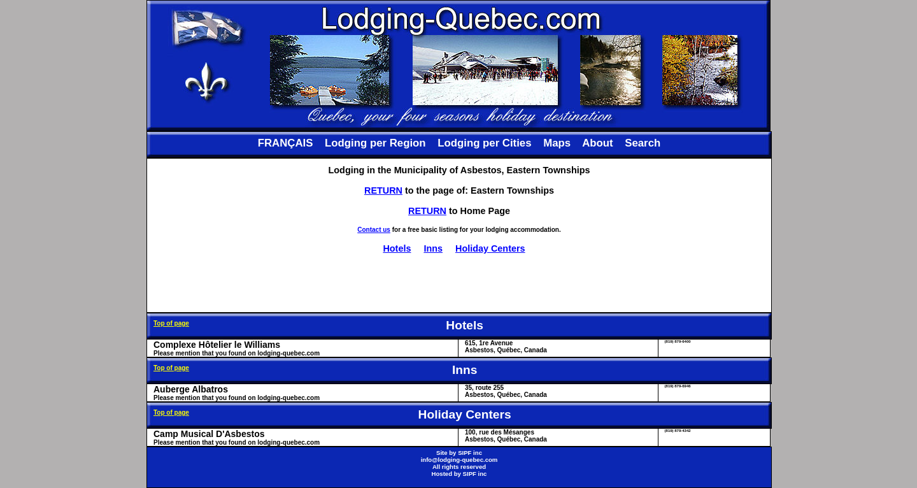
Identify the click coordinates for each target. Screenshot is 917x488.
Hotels (397, 248)
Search (642, 143)
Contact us (373, 229)
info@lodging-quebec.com (459, 459)
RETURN (383, 190)
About (597, 143)
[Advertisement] (459, 283)
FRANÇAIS (285, 143)
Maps (557, 143)
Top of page (171, 323)
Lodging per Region (375, 143)
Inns (433, 248)
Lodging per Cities (484, 143)
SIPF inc (470, 452)
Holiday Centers (490, 248)
